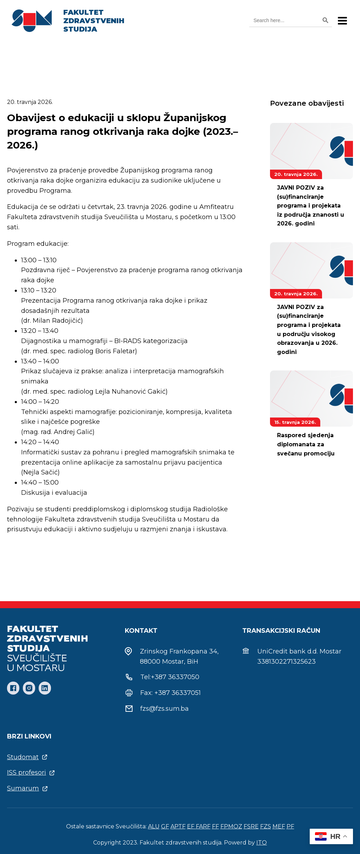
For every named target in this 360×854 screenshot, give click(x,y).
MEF (278, 826)
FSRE (251, 826)
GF (165, 826)
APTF (178, 826)
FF (215, 826)
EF (191, 826)
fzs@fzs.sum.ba (164, 708)
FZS (265, 826)
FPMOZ (231, 826)
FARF (203, 826)
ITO (261, 842)
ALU (154, 826)
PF (290, 826)
